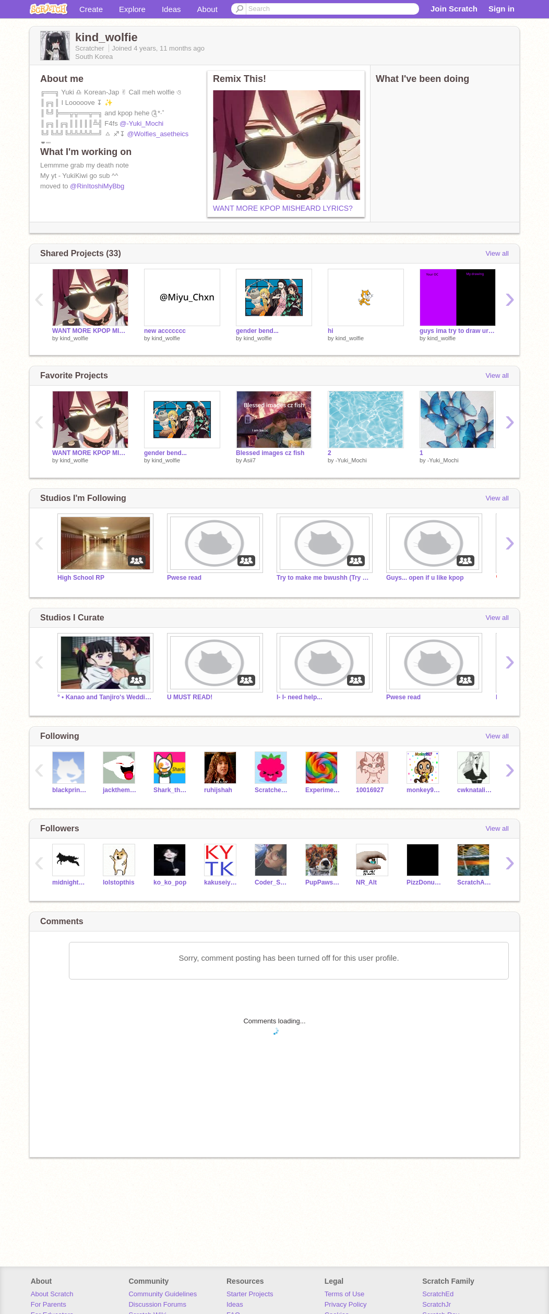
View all (497, 253)
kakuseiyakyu (221, 882)
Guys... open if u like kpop (425, 577)
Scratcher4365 (272, 790)
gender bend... (257, 331)
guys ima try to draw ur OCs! (458, 331)
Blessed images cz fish (270, 453)
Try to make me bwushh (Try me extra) (324, 577)
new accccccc (165, 331)
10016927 (370, 790)
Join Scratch (454, 8)
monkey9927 (424, 790)
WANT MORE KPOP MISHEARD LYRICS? (283, 208)
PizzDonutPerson (424, 882)
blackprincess (69, 790)
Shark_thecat (170, 790)
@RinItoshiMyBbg (97, 186)
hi (330, 331)
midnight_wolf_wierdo (69, 882)
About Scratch (52, 1294)
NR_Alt (366, 882)
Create (91, 9)
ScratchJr (436, 1304)
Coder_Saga (272, 882)
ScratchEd (437, 1294)
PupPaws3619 (322, 882)
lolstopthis (119, 882)
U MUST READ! (189, 697)
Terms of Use (345, 1294)
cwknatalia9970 (474, 790)
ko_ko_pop (169, 882)
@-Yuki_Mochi (141, 123)
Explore (132, 9)
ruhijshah (218, 790)
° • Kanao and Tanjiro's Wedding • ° (104, 697)
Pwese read (184, 577)
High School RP (80, 577)
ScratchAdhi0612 (474, 882)
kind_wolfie (74, 338)
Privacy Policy (346, 1304)
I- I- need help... (299, 697)
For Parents (48, 1304)
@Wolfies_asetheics (158, 134)
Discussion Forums (157, 1304)
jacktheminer (120, 790)
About (207, 9)
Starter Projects (249, 1294)
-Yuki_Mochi (351, 460)
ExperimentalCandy (322, 790)
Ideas (171, 9)
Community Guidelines (162, 1294)
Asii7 (249, 460)
